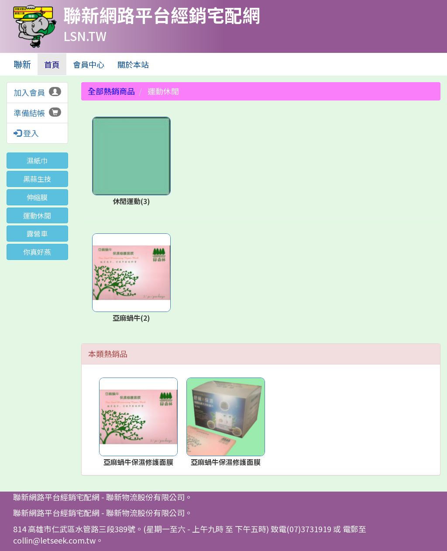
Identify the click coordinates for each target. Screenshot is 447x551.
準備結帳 (29, 112)
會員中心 (88, 64)
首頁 (55, 64)
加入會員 (29, 92)
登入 (26, 133)
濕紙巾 (37, 160)
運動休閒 (37, 215)
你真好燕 (37, 251)
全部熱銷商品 (111, 91)
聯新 (22, 64)
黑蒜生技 (37, 178)
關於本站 (133, 64)
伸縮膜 (37, 197)
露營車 (37, 233)
